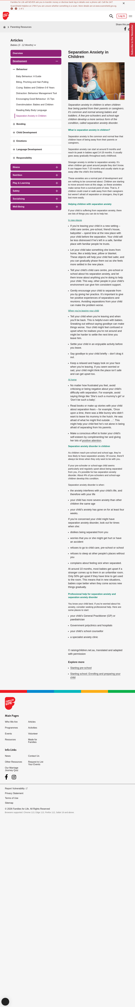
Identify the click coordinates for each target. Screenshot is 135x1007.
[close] (124, 3)
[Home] (4, 27)
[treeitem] (35, 53)
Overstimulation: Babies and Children (34, 104)
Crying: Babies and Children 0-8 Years (35, 87)
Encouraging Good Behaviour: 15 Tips (35, 99)
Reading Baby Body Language (31, 110)
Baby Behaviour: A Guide (28, 76)
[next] (16, 8)
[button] (23, 45)
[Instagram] (14, 777)
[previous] (12, 8)
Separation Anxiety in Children (31, 116)
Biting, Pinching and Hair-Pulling (32, 82)
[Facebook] (7, 777)
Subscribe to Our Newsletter (132, 40)
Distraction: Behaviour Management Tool (36, 93)
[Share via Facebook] (125, 29)
